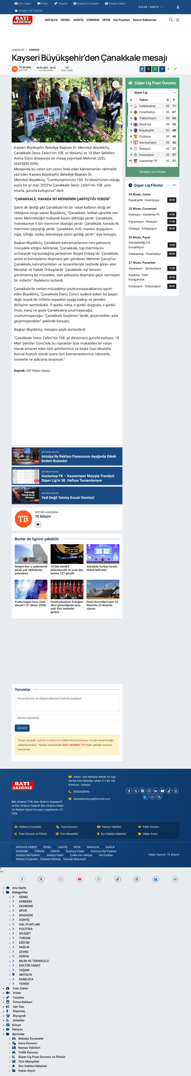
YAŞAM (20, 970)
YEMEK (20, 983)
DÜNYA (52, 851)
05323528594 (81, 791)
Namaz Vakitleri (109, 826)
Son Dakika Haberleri (111, 833)
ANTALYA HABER (24, 847)
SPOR (106, 20)
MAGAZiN (91, 847)
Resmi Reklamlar (145, 20)
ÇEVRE (20, 952)
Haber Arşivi (148, 833)
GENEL (65, 20)
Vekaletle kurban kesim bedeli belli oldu (102, 568)
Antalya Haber (115, 3)
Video (43, 3)
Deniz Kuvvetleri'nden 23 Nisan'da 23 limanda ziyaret (102, 605)
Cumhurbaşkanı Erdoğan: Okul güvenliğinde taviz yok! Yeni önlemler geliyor (67, 607)
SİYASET (21, 933)
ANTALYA (51, 20)
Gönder (22, 728)
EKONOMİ (20, 851)
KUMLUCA (22, 979)
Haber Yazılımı (157, 854)
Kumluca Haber (73, 851)
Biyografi (16, 1016)
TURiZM (37, 851)
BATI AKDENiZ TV (74, 745)
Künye (13, 1025)
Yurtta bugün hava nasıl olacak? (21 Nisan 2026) (30, 603)
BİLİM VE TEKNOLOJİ (30, 961)
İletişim (14, 1029)
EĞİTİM (20, 942)
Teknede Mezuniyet (74, 859)
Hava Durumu (66, 826)
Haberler (18, 49)
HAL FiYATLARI (26, 924)
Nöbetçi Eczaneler (86, 3)
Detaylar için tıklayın (152, 172)
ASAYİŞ (78, 20)
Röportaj (15, 1011)
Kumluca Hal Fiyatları (102, 851)
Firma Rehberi (19, 1002)
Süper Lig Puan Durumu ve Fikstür (39, 1057)
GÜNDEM (93, 20)
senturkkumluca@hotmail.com (91, 799)
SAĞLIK (108, 847)
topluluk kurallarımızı (49, 740)
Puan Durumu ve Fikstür (31, 833)
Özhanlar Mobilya (50, 859)
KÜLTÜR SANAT (26, 965)
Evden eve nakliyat (79, 855)
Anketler (15, 1020)
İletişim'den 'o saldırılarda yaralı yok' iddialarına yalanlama (31, 570)
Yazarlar (60, 3)
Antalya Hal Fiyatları (29, 10)
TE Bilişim (43, 516)
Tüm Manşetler (67, 833)
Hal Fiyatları (121, 20)
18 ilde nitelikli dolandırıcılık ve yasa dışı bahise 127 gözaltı (67, 570)
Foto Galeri (23, 3)
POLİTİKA (22, 929)
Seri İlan (15, 1006)
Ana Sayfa (16, 888)
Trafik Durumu (148, 826)
